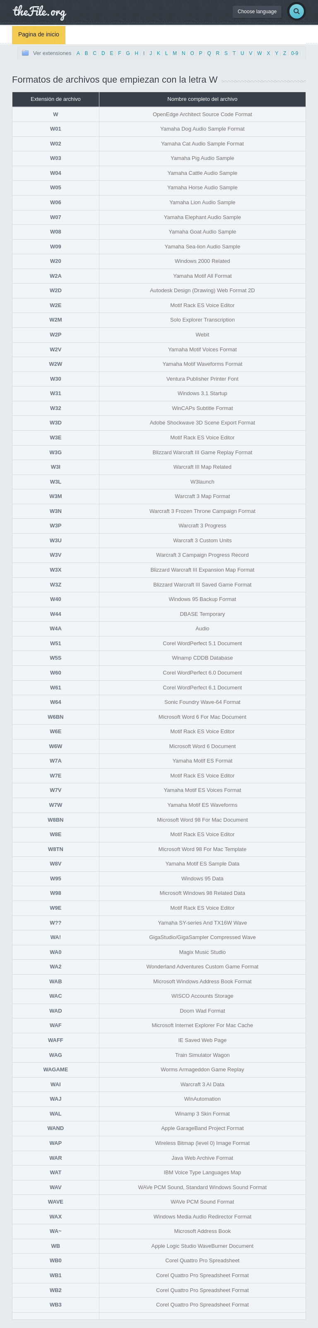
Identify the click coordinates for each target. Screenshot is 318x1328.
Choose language (257, 11)
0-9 (294, 53)
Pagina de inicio (38, 34)
